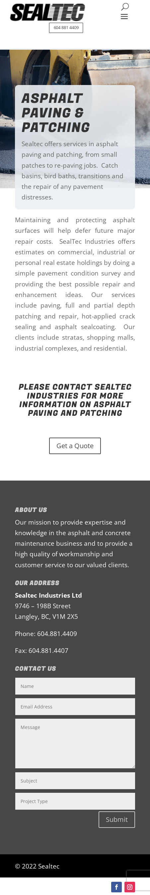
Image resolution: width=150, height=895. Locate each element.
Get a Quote (75, 445)
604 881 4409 (66, 27)
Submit (117, 819)
